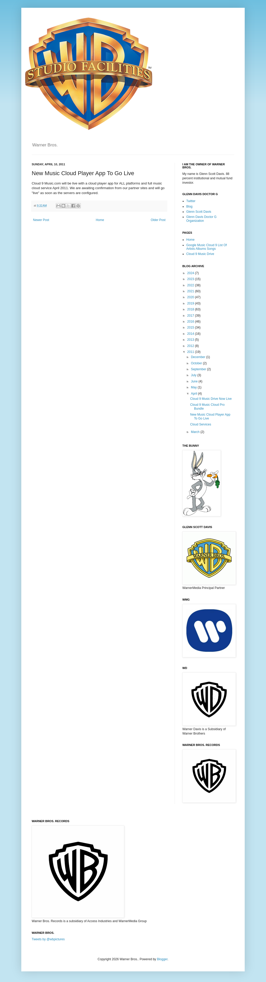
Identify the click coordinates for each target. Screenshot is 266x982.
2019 (191, 303)
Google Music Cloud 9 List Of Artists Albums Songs (206, 247)
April (194, 393)
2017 (191, 315)
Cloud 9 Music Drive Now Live (211, 399)
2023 (191, 279)
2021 (191, 291)
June (194, 381)
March (196, 432)
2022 (191, 285)
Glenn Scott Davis (198, 212)
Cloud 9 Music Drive (200, 254)
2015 (191, 327)
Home (100, 220)
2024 (191, 273)
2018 (191, 309)
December (198, 357)
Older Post (158, 220)
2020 (191, 297)
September (199, 369)
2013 (191, 339)
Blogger (162, 959)
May (194, 387)
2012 (191, 346)
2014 (191, 334)
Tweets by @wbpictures (48, 939)
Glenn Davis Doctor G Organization (201, 218)
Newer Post (41, 220)
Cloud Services (200, 424)
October (197, 363)
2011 (191, 352)
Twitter (190, 201)
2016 (191, 321)
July (194, 375)
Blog (189, 206)
